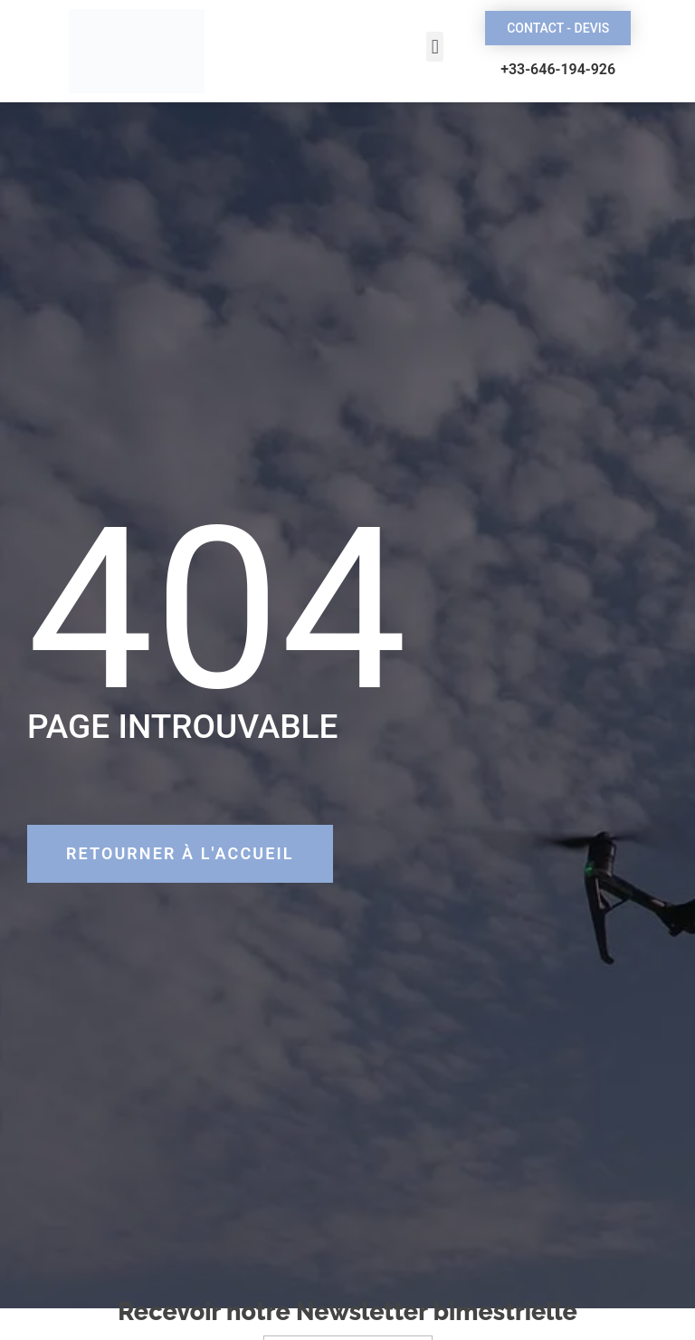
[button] (434, 47)
